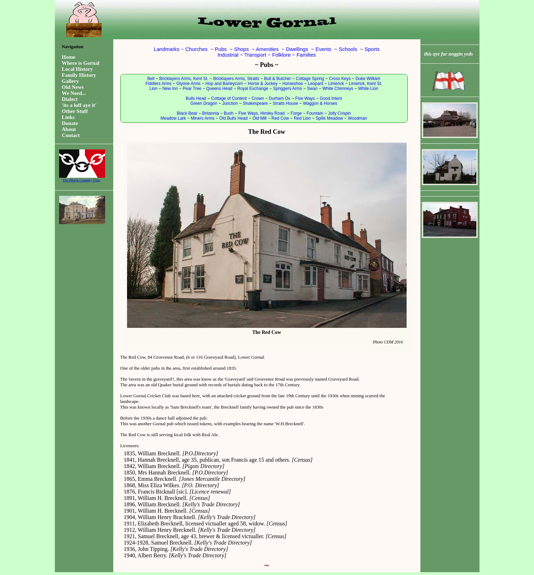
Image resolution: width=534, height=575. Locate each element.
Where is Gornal (80, 63)
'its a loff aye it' (79, 105)
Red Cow (280, 118)
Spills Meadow (329, 118)
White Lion (368, 88)
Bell (150, 78)
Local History (77, 69)
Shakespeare (255, 103)
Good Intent (331, 98)
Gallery (70, 81)
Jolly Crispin (339, 113)
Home (68, 57)
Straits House (285, 103)
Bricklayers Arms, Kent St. (183, 78)
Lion (153, 88)
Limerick (336, 83)
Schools (348, 49)
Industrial (227, 55)
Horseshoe (292, 83)
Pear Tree (192, 88)
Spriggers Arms (287, 88)
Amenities (267, 49)
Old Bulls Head (233, 118)
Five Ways (305, 98)
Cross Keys (340, 78)
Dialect (70, 99)
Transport (255, 55)
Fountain (314, 113)
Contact (71, 135)
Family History (79, 75)
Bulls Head (196, 98)
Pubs (220, 49)
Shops (241, 49)
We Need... (74, 93)
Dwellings (297, 49)
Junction (230, 103)
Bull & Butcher (277, 78)
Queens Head (219, 88)
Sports (371, 49)
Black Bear (187, 113)
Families (306, 55)
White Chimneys (337, 88)
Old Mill (259, 118)
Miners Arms (202, 118)
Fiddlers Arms (158, 83)
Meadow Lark (173, 118)
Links (68, 117)
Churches (196, 49)
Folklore (281, 55)
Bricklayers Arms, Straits (236, 78)
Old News (73, 87)
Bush (228, 113)
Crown (258, 98)
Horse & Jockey (262, 83)
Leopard (315, 83)
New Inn (170, 88)
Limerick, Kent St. (365, 83)
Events (324, 49)
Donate (70, 123)
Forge (296, 113)
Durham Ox (279, 98)
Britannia (210, 113)
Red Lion (302, 118)
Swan (312, 88)
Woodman (357, 118)
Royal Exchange (252, 88)
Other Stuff (75, 111)
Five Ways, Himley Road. (262, 113)
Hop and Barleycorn (224, 83)
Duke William (368, 78)
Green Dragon (203, 103)
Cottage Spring (310, 78)
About (69, 129)
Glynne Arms (188, 83)
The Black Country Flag (81, 178)
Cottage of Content (229, 98)
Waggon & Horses (320, 103)
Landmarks (167, 49)
